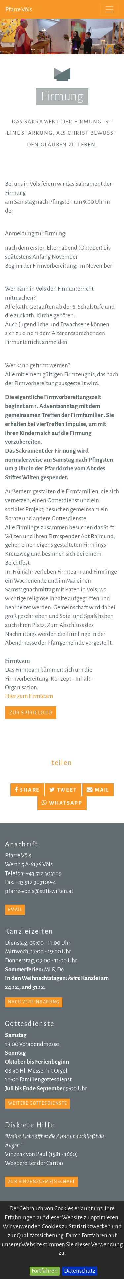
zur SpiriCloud (30, 712)
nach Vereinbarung (34, 1002)
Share (27, 790)
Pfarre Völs (18, 9)
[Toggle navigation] (109, 9)
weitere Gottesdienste (37, 1103)
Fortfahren (45, 1271)
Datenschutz (79, 1271)
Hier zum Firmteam (29, 696)
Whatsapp (62, 803)
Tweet (63, 790)
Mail (98, 790)
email (15, 909)
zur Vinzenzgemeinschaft (41, 1181)
